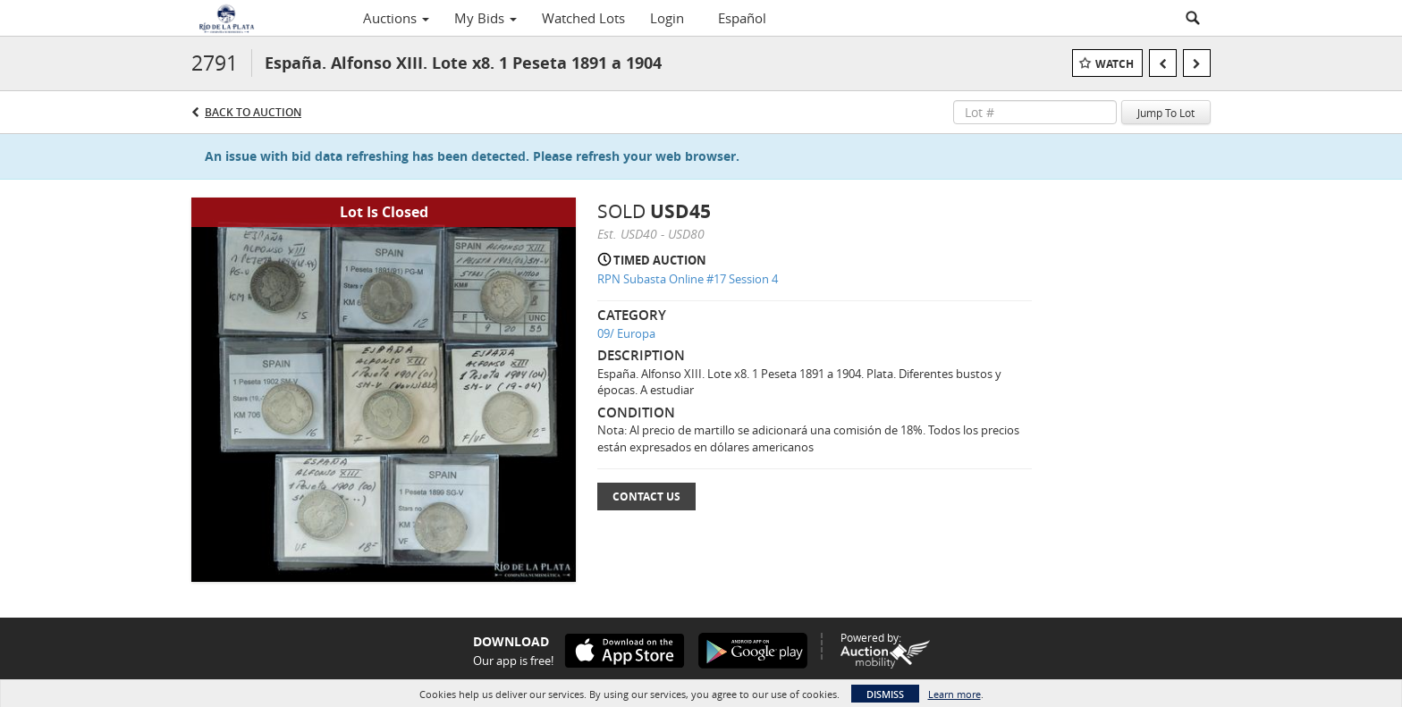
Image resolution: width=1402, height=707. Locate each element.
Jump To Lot (1166, 112)
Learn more (954, 694)
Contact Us (646, 496)
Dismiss (885, 694)
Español (742, 18)
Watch (1114, 64)
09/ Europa (626, 333)
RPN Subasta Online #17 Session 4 (687, 279)
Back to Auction (253, 112)
